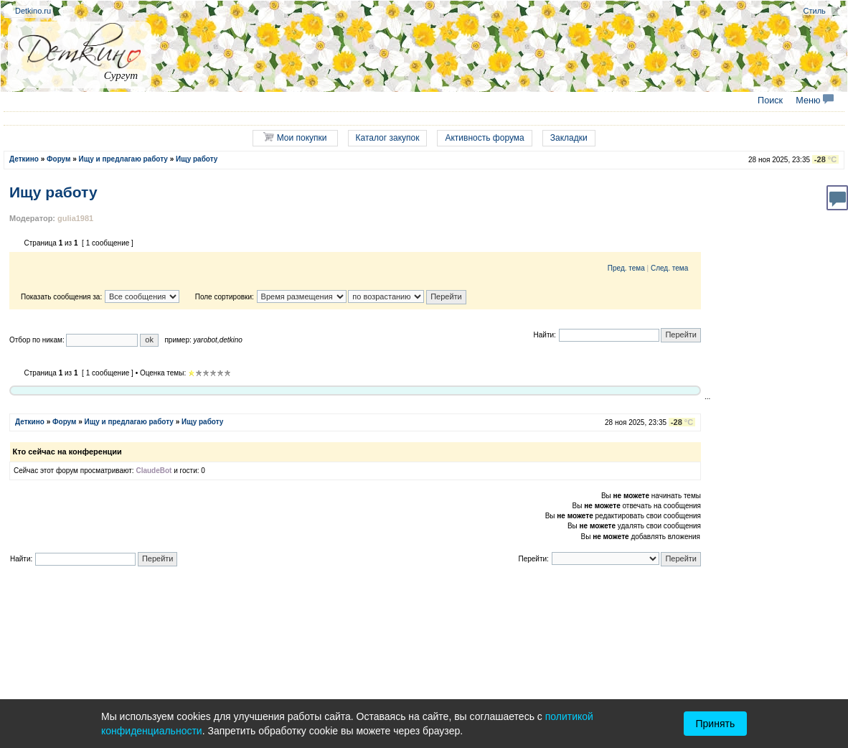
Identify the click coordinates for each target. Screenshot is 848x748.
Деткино (24, 159)
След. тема (669, 268)
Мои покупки (294, 137)
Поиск (770, 100)
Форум (58, 159)
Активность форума (484, 138)
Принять (715, 723)
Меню (815, 100)
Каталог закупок (388, 138)
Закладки (569, 138)
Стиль (815, 10)
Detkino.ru (33, 10)
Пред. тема (626, 268)
